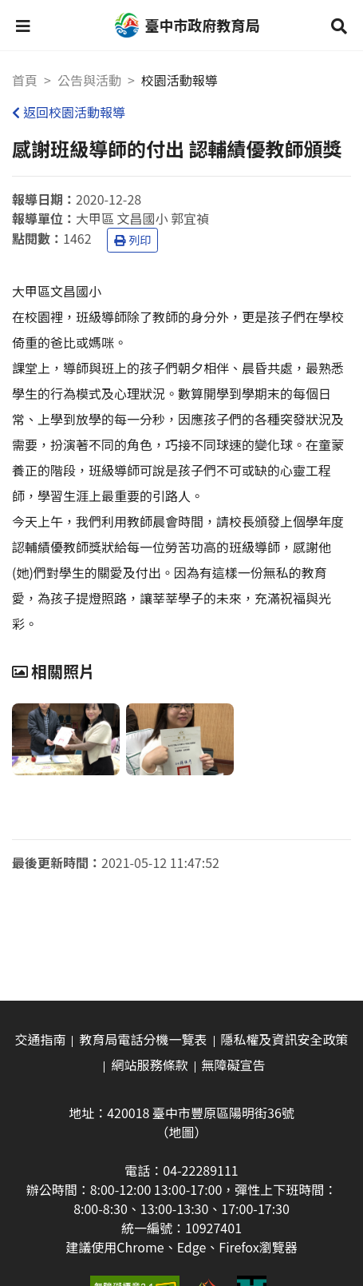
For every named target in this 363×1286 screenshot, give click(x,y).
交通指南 (39, 1039)
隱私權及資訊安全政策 (285, 1039)
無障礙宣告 (234, 1064)
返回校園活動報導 (68, 111)
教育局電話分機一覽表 (143, 1039)
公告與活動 (89, 80)
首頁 (24, 80)
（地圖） (181, 1131)
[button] (23, 26)
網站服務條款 (149, 1064)
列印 (132, 240)
